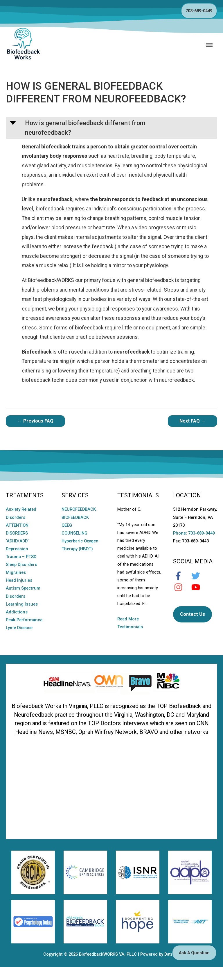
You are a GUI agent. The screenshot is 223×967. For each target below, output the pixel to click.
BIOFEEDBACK (75, 517)
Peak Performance (24, 619)
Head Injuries (19, 580)
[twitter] (198, 576)
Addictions (17, 612)
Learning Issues (22, 604)
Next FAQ (192, 421)
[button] (111, 128)
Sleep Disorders (21, 564)
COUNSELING (74, 533)
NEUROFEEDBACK (79, 509)
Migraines (16, 572)
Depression (17, 548)
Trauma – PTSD (21, 556)
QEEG (67, 525)
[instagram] (181, 587)
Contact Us (192, 614)
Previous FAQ (35, 421)
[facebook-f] (181, 576)
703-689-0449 (199, 10)
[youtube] (198, 587)
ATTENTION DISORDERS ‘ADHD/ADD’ (17, 533)
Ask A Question (194, 952)
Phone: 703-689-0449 (194, 533)
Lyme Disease (19, 627)
